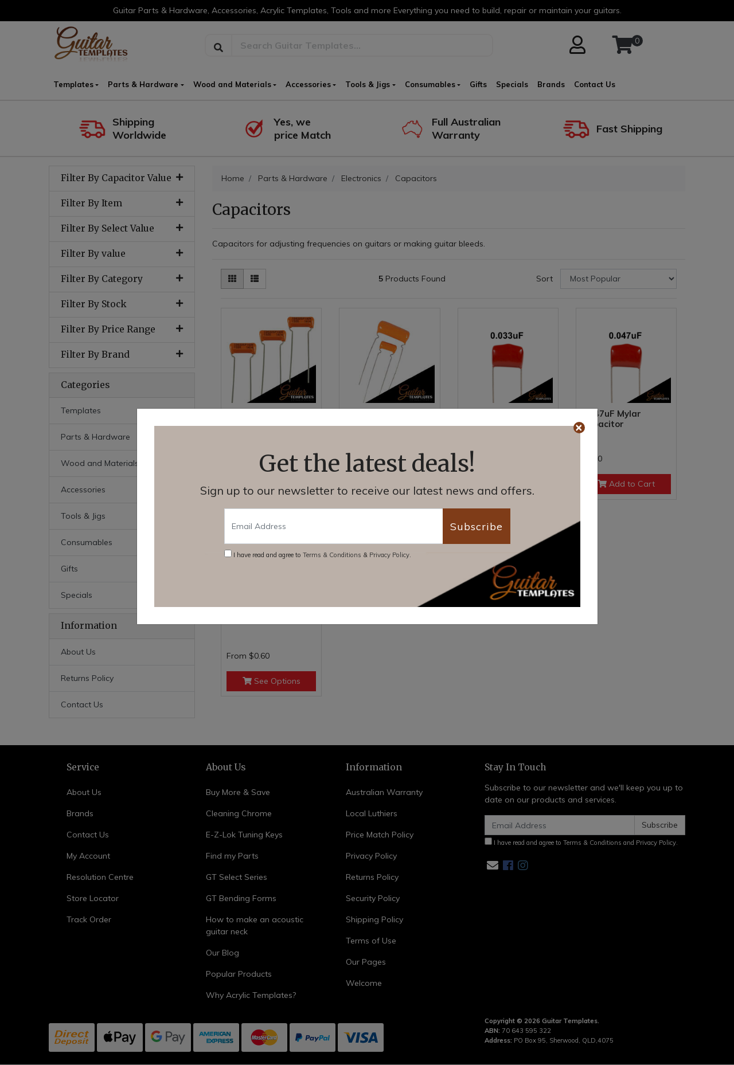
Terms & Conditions (332, 555)
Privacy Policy (389, 555)
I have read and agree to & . (317, 554)
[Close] (579, 427)
